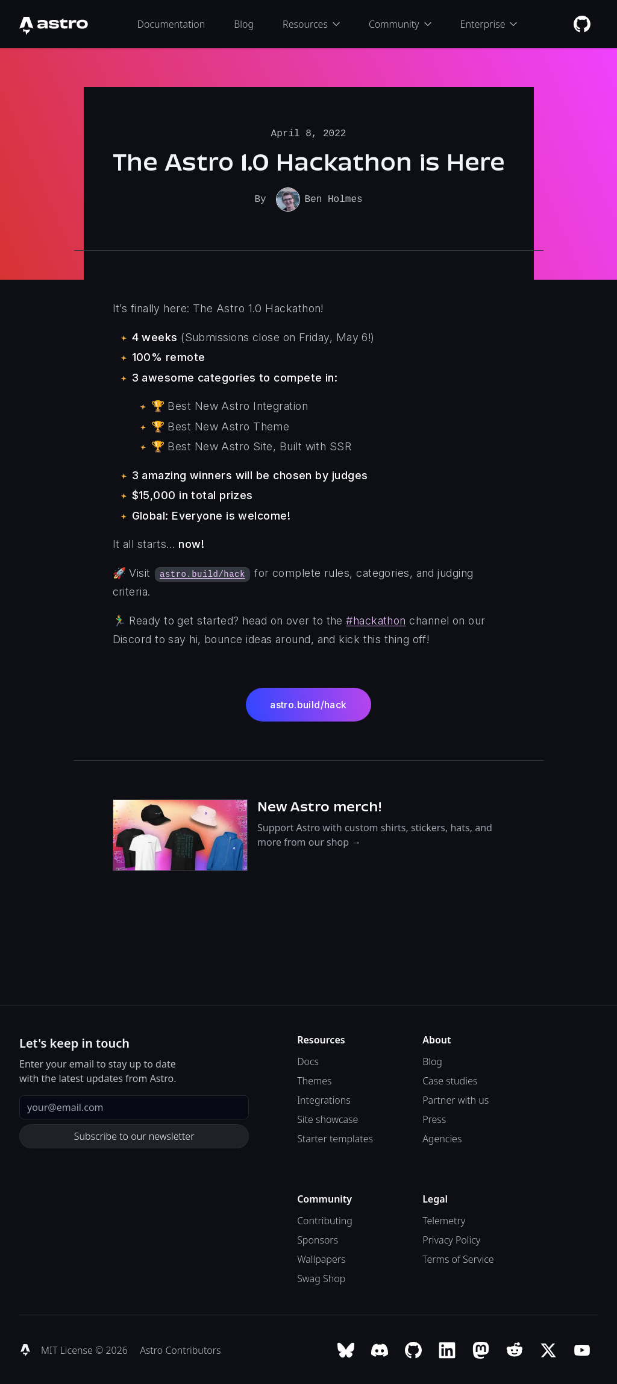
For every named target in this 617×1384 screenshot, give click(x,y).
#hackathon (376, 619)
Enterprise (489, 24)
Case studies (449, 1079)
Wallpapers (321, 1258)
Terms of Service (458, 1258)
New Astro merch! (319, 805)
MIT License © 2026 (85, 1349)
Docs (308, 1060)
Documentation (171, 24)
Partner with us (455, 1099)
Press (434, 1118)
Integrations (324, 1099)
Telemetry (443, 1219)
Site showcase (327, 1118)
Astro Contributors (180, 1349)
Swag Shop (321, 1277)
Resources (311, 24)
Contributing (324, 1219)
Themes (314, 1079)
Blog (244, 24)
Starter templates (335, 1137)
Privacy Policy (451, 1238)
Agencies (442, 1137)
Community (400, 24)
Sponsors (317, 1238)
